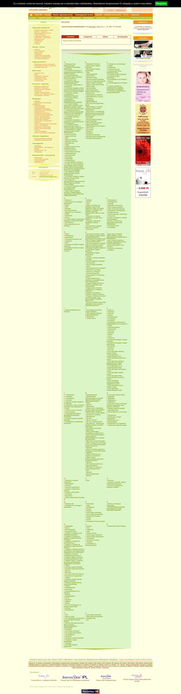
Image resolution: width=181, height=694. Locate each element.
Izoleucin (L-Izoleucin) (115, 248)
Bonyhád (92, 27)
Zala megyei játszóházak (95, 616)
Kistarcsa (111, 331)
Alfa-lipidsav (56, 663)
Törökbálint (90, 538)
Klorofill (41, 666)
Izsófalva (111, 250)
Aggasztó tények (70, 136)
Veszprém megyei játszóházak (70, 640)
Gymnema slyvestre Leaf (73, 239)
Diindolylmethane (71, 210)
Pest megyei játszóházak (95, 514)
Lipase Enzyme (70, 412)
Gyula (67, 251)
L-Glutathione (69, 398)
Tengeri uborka (92, 533)
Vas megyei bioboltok (72, 631)
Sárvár (67, 528)
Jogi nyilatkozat (79, 660)
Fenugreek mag (113, 212)
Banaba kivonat (92, 77)
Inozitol (142, 664)
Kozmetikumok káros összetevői (45, 66)
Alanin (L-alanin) (70, 139)
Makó (88, 403)
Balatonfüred (91, 76)
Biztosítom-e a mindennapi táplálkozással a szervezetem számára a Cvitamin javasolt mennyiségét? (94, 114)
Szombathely (69, 610)
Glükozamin (69, 237)
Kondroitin (111, 346)
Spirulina (68, 572)
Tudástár (58, 18)
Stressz (37, 130)
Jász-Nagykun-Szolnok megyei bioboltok (93, 310)
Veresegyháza (69, 634)
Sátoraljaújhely (70, 529)
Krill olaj (110, 349)
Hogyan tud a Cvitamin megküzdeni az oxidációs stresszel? (93, 289)
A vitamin (39, 663)
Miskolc (89, 462)
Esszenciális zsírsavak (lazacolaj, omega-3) (93, 226)
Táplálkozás (39, 40)
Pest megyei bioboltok (94, 512)
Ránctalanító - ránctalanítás (44, 147)
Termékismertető (40, 77)
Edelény (89, 200)
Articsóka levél (70, 155)
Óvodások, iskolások (42, 76)
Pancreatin (90, 503)
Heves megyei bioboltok (94, 264)
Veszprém (68, 636)
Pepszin (89, 511)
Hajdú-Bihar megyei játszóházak (92, 253)
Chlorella (72, 664)
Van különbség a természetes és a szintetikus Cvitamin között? (74, 619)
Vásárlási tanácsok (41, 67)
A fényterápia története (72, 115)
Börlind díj (90, 128)
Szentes (68, 594)
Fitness (37, 49)
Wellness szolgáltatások (43, 57)
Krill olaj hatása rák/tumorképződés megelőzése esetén (113, 382)
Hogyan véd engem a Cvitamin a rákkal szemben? (94, 293)
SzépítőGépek (113, 18)
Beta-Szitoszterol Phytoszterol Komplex (92, 90)
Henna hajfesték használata (96, 261)
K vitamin (149, 664)
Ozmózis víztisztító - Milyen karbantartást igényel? (116, 483)
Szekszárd (68, 589)
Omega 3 (68, 485)
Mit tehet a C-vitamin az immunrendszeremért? (93, 467)
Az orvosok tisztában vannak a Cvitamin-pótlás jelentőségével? (74, 187)
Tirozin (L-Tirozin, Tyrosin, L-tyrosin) (96, 667)
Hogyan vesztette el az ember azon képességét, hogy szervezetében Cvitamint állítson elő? (95, 298)
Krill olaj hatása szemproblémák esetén (114, 389)
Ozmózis (111, 480)
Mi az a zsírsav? (92, 420)
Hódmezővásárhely (93, 273)
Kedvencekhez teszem (144, 660)
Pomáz (89, 518)
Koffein (110, 334)
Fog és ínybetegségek (42, 116)
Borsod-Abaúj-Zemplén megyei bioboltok (93, 120)
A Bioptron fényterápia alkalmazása (72, 68)
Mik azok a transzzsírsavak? (96, 441)
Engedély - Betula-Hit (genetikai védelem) (93, 221)
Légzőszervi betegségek (43, 127)
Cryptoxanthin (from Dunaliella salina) (114, 71)
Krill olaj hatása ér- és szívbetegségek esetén (114, 366)
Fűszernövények (40, 34)
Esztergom (90, 229)
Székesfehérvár (70, 587)
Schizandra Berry (71, 531)
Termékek (70, 37)
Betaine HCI (90, 93)
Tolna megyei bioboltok (94, 535)
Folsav (107, 664)
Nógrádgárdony (113, 410)
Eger (88, 203)
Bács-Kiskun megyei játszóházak (92, 69)
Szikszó (67, 601)
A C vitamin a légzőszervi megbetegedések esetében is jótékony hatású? (73, 72)
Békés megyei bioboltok (94, 83)
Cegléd (110, 66)
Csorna (110, 81)
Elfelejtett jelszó (120, 10)
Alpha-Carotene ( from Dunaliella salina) (72, 147)
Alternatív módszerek (42, 86)
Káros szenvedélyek (41, 125)
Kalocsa (110, 310)
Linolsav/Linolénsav (100, 666)
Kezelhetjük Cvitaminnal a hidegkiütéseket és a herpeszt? (117, 323)
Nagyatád (111, 396)
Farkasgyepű (112, 200)
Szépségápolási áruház (84, 15)
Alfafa (67, 145)
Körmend (111, 348)
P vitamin (136, 666)
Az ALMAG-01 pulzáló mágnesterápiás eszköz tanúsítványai (71, 173)
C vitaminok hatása (54, 664)
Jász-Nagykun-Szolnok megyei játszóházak (93, 314)
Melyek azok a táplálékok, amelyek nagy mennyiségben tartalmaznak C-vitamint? (94, 409)
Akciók (47, 15)
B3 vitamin (123, 663)
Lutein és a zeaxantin (120, 666)
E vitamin (100, 664)
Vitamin (37, 43)
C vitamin (43, 664)
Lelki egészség (40, 51)
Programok (38, 54)
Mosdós (89, 472)
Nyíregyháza (112, 415)
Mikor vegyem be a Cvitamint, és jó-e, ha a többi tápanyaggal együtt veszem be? (95, 444)
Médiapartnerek (92, 660)
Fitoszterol (111, 216)
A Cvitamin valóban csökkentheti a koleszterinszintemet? (71, 94)
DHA (66, 207)
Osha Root (68, 495)
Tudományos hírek (41, 79)
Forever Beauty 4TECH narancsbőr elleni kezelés (137, 679)
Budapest (90, 133)
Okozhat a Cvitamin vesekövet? (71, 481)
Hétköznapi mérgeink (42, 119)
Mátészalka (90, 406)
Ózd (88, 480)
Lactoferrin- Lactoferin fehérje (71, 666)
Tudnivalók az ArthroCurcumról (91, 544)
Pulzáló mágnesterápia (42, 92)
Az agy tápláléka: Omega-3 (74, 162)
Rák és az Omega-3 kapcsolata (114, 504)
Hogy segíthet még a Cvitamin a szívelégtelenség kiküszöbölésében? (94, 280)
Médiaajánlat (103, 660)
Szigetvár (68, 599)
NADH (130, 666)
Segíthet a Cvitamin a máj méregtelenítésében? (73, 533)
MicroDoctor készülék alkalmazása (93, 429)
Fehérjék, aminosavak (115, 205)
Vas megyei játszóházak (73, 633)
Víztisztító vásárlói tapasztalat (70, 645)
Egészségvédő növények (43, 33)
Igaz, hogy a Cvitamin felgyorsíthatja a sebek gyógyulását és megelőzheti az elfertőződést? (117, 236)
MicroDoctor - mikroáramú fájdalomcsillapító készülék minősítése (94, 425)
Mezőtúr (89, 418)
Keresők (33, 18)
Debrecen (68, 200)
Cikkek (66, 18)
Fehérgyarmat (112, 202)
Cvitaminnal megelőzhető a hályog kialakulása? (116, 91)
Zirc (88, 620)
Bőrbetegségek (40, 105)
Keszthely (111, 320)
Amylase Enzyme (71, 150)
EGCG (89, 202)
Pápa (88, 505)
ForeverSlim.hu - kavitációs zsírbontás (44, 679)
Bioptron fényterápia (41, 88)
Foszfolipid (111, 227)
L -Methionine (69, 395)
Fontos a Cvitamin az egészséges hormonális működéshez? (114, 222)
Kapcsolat (135, 15)
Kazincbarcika (112, 317)
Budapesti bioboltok (93, 135)
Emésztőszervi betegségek (43, 110)
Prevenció (38, 91)
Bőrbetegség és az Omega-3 (96, 126)
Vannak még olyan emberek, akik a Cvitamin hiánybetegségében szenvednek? (74, 625)
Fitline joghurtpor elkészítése (117, 214)
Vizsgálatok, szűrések (42, 95)
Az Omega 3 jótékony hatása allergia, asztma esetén (74, 177)
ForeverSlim (101, 18)
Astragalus (68, 157)
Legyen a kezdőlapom (126, 660)
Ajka (66, 138)
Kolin (109, 336)
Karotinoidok (33, 666)
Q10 (74, 667)
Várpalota (68, 629)
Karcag (110, 315)
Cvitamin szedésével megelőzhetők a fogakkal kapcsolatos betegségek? (115, 87)
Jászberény (90, 316)
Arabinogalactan (70, 153)
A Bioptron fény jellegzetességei (70, 64)
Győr (67, 242)
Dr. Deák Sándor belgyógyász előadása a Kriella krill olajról (74, 220)
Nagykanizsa (112, 400)
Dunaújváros (69, 222)
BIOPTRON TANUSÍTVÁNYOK (91, 101)
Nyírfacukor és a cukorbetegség (113, 421)
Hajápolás (38, 146)
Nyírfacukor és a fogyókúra (117, 423)
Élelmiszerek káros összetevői (45, 64)
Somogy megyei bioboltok (73, 567)
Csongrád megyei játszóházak (113, 76)
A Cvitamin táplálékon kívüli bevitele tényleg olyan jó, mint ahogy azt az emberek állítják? (74, 89)
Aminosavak (66, 663)
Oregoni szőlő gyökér (72, 492)
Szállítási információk (112, 15)
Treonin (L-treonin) (93, 540)
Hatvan (89, 256)
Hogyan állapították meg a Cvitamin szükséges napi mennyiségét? (94, 284)
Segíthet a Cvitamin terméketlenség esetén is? (72, 554)
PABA (142, 666)
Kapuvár (111, 313)
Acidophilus (47, 663)
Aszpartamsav (70, 160)
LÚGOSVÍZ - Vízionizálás (43, 37)
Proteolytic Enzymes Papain (96, 521)
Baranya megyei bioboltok (95, 79)
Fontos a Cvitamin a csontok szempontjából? (117, 218)
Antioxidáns (75, 663)
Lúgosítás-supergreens (42, 36)
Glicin (67, 234)
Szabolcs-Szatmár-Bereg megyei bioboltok (72, 580)
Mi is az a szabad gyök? (94, 421)
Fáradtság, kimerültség (42, 113)
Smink (37, 149)
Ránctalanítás (88, 18)
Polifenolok (148, 666)
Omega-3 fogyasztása (72, 487)
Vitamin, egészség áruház (63, 15)
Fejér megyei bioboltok (115, 207)
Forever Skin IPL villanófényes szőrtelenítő (75, 679)
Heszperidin (135, 664)
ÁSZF (60, 660)
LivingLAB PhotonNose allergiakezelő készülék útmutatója (72, 415)
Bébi (36, 74)
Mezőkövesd (91, 416)
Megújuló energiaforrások (43, 140)
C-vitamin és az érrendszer (116, 64)
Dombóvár (68, 215)
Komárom (111, 338)
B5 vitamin (131, 663)
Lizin (109, 666)
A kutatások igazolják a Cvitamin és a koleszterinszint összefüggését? (74, 121)
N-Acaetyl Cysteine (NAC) (116, 395)
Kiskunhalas (112, 329)
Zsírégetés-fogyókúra (42, 58)
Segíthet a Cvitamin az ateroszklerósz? (72, 542)
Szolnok (68, 608)
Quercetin (80, 667)
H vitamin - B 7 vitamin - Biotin (120, 664)
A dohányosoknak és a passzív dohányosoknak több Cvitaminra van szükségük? (73, 111)
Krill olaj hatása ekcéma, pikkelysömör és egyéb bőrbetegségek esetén (115, 362)
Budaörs (89, 131)
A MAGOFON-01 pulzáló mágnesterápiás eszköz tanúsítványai (72, 131)
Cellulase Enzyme (114, 69)
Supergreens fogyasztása (73, 576)
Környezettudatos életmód (43, 138)
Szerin (67, 598)
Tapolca (89, 526)
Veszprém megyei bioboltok (74, 638)
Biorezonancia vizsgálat (43, 89)
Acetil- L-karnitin (70, 134)
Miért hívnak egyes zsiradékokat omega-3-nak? (94, 432)
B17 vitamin (107, 663)
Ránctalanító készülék (143, 58)
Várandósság (39, 80)
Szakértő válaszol (45, 18)
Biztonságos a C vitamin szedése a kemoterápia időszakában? (94, 108)
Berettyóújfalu (91, 88)
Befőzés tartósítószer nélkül (44, 30)
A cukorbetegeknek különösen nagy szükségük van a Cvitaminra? (73, 77)
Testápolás (38, 152)
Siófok (67, 565)
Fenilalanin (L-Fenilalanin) (116, 210)
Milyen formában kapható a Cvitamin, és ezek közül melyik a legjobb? (95, 451)
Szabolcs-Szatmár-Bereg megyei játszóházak (72, 583)
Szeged (67, 586)
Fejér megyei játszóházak (116, 209)
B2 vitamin (115, 663)
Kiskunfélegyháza (114, 327)
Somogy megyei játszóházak (74, 569)
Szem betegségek (40, 131)
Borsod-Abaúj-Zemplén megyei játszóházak (93, 123)
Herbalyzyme (91, 263)
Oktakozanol (69, 483)
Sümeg (67, 577)
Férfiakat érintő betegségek (44, 114)
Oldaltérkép (113, 660)
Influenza (38, 122)
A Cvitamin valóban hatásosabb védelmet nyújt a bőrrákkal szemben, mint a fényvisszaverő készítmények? (74, 106)
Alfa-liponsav (69, 143)
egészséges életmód (41, 159)
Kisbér (110, 325)
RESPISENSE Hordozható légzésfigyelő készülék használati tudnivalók (116, 508)
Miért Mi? (38, 15)
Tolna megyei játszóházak (95, 536)
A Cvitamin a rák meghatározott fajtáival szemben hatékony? (71, 81)
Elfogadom (161, 4)
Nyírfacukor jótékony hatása (117, 425)
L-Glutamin (69, 396)
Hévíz (88, 266)
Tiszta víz (38, 42)
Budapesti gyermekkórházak (96, 136)
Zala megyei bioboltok (94, 614)
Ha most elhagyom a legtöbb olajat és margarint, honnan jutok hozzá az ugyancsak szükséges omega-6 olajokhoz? (95, 245)
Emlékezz (111, 10)
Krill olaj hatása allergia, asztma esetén (115, 352)
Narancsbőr (76, 18)
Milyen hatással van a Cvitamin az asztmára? (93, 454)
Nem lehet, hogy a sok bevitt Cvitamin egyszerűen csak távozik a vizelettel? (117, 405)
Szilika (67, 603)
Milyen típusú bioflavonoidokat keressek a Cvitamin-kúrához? (94, 459)
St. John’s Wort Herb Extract (74, 574)
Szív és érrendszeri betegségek (45, 133)
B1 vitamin (89, 663)
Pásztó (89, 509)
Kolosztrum (49, 666)
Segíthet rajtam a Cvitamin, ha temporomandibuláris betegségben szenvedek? (73, 562)
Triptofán (90, 542)
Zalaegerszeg (91, 618)
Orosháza (68, 494)
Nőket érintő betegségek (43, 128)
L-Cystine (57, 666)
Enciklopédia (123, 37)
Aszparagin (69, 158)
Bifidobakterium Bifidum (95, 95)
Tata (88, 528)
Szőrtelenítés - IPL (41, 150)
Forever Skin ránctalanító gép (106, 679)
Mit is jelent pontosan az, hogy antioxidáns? (94, 464)
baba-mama (38, 157)
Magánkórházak (92, 395)
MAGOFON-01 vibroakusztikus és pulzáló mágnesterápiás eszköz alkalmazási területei (94, 399)
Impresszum (42, 660)
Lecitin (84, 666)
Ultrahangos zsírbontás (42, 55)
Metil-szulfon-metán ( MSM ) (96, 413)
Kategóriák (88, 37)
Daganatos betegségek (42, 108)
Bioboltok (33, 660)
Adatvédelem (68, 660)
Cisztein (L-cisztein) (82, 664)
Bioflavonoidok (34, 664)
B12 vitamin (98, 663)
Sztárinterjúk (39, 162)
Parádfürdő (90, 507)
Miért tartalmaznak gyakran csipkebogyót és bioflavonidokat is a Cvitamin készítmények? (94, 437)
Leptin (67, 408)
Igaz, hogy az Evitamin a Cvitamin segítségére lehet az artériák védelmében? (116, 241)
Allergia (37, 101)
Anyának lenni (39, 73)
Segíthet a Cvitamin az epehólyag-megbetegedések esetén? (73, 546)
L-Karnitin (68, 400)
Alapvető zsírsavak (71, 141)
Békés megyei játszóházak (95, 84)
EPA (88, 224)
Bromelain (90, 129)
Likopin (90, 666)
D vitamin (93, 664)
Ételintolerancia (40, 111)
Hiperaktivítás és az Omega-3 (96, 268)
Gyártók (99, 15)
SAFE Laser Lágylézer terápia (44, 94)
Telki (88, 531)
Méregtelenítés (39, 39)
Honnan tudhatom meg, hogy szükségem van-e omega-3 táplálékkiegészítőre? (95, 303)
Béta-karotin (148, 663)
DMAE (67, 214)
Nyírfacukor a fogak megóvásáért (114, 417)
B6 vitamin (139, 663)
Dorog (67, 217)
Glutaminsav (69, 235)
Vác (66, 614)
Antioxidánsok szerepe (72, 151)
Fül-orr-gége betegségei (43, 117)
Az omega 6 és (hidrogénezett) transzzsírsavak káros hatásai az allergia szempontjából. (74, 182)
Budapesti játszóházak (94, 138)
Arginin (82, 663)
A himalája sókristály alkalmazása (71, 117)
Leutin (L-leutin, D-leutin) (73, 410)
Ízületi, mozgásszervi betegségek (46, 123)
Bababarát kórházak (93, 64)
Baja (88, 72)
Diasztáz (68, 208)
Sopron (67, 570)
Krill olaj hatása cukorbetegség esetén (114, 355)
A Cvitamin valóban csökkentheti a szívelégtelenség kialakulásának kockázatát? (73, 100)
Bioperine (90, 98)
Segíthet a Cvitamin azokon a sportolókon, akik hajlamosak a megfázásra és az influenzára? (74, 550)
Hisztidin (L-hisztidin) (94, 270)
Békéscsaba (91, 86)
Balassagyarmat (92, 74)
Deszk (67, 205)
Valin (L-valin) (69, 616)
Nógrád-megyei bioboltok (116, 408)
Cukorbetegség (40, 107)
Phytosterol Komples (93, 516)
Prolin (88, 519)
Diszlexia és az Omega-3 (73, 212)
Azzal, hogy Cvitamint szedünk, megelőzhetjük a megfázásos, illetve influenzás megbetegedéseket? (74, 193)
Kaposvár (111, 311)
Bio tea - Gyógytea (41, 31)
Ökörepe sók (69, 503)
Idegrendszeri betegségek (43, 120)
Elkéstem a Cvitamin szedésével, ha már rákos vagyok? (93, 217)
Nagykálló (111, 398)
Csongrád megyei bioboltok (117, 74)
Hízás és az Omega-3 (93, 271)
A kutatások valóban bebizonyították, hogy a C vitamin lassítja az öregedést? (74, 126)
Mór (88, 470)
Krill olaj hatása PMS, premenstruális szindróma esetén (115, 377)
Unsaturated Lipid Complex (117, 526)
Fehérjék (111, 203)
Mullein (89, 475)
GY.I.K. (126, 15)
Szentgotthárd (70, 596)
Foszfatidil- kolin (113, 225)
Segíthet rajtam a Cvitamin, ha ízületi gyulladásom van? (73, 558)
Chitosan (64, 664)
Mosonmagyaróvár (93, 474)
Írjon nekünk (52, 660)
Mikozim (89, 447)
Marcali (89, 404)
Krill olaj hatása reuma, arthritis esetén (115, 386)
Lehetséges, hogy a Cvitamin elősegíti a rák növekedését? (74, 405)
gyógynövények (40, 160)
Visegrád (68, 643)
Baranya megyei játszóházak (96, 81)
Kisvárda (111, 332)
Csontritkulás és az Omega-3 (117, 79)
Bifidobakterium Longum (95, 96)
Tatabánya (90, 529)
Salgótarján (69, 526)
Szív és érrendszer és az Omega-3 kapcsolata (72, 605)
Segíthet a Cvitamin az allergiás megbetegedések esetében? (72, 538)
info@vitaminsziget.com (48, 177)
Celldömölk (111, 67)
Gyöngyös (68, 241)
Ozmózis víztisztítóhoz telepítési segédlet (115, 486)
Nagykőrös (111, 402)
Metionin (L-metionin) (94, 414)
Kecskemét (111, 319)
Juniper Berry (91, 318)
